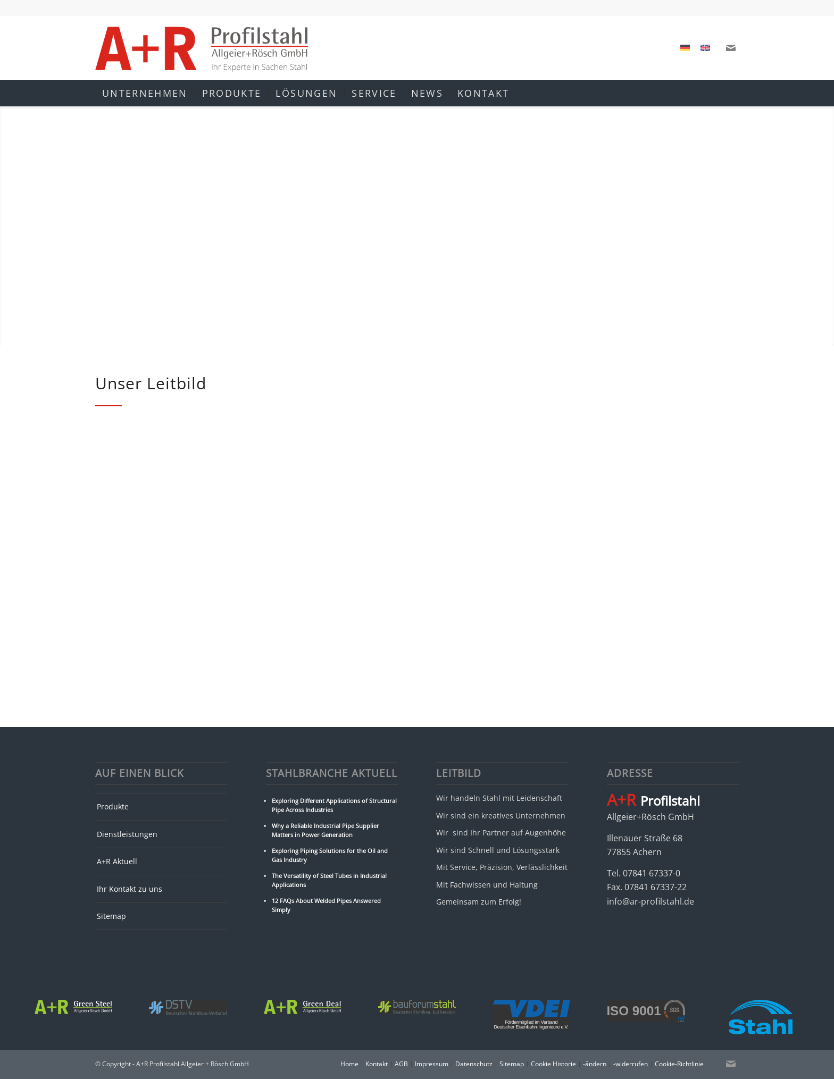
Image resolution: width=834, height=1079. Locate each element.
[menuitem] (145, 93)
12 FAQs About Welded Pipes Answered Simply (326, 905)
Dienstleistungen (127, 834)
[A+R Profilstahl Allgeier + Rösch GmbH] (201, 48)
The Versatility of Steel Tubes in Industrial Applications (329, 880)
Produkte (113, 806)
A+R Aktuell (117, 861)
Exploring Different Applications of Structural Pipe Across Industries (334, 805)
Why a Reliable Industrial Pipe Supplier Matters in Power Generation (325, 830)
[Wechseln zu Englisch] (705, 47)
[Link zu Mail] (731, 48)
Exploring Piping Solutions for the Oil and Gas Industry (330, 855)
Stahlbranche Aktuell (331, 773)
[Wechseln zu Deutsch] (685, 47)
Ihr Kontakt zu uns (129, 889)
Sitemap (111, 916)
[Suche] (731, 93)
